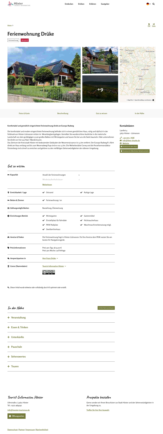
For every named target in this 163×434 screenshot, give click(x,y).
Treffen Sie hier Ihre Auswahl (97, 410)
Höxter (9, 25)
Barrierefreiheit (42, 429)
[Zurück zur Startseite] (18, 4)
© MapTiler (130, 100)
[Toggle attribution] (153, 100)
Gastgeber (105, 4)
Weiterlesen (47, 184)
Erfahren (92, 4)
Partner (22, 429)
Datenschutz (12, 429)
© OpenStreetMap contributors (142, 100)
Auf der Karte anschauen (106, 308)
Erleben (81, 4)
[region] (138, 74)
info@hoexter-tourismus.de (18, 410)
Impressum (30, 429)
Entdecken (69, 4)
